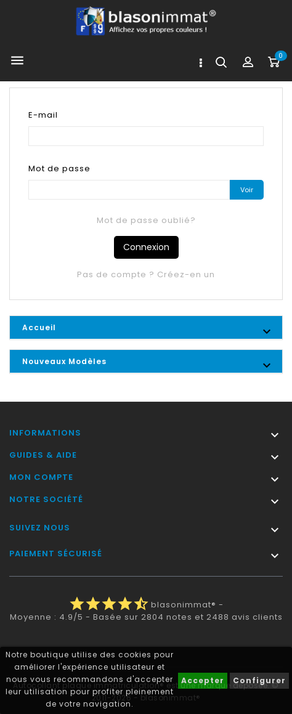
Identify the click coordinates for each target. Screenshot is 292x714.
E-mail (43, 115)
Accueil (39, 327)
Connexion (146, 247)
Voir (246, 190)
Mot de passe (59, 168)
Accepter (202, 680)
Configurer (259, 680)
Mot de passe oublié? (146, 220)
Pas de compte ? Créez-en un (146, 274)
